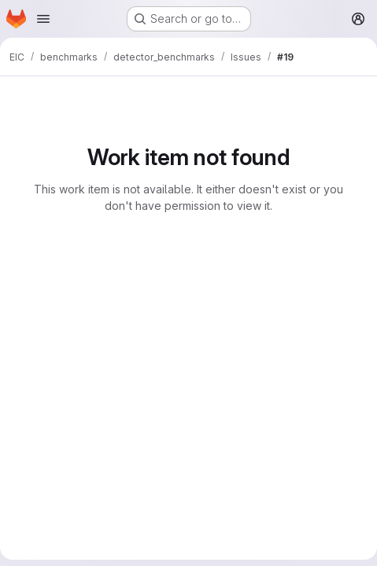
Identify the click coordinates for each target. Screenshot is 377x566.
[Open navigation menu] (43, 18)
